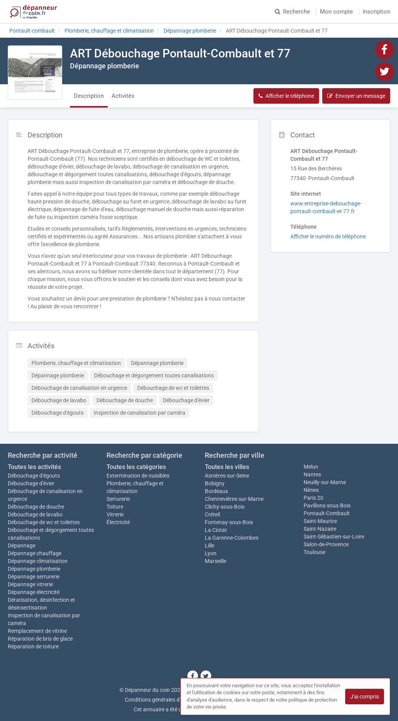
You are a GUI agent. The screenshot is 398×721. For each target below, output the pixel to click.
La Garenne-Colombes (231, 538)
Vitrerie (115, 514)
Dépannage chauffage (34, 553)
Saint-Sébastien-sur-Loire (334, 536)
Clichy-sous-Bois (224, 507)
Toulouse (314, 552)
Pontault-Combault (327, 513)
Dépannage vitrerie (30, 584)
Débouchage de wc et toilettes (44, 522)
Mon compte (336, 11)
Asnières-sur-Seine (227, 476)
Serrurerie (118, 499)
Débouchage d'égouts (34, 476)
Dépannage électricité (33, 592)
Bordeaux (216, 491)
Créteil (212, 514)
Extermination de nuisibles (137, 476)
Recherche (292, 11)
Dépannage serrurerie (33, 576)
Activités (123, 95)
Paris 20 (313, 498)
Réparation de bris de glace (40, 639)
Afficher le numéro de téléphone (328, 236)
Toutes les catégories (136, 467)
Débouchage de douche (36, 507)
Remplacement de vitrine (37, 631)
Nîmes (311, 490)
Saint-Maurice (320, 521)
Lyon (210, 553)
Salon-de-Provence (326, 544)
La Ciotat (216, 530)
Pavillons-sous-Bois (327, 505)
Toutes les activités (34, 467)
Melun (311, 467)
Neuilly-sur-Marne (325, 482)
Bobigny (215, 483)
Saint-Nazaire (320, 529)
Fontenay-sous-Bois (229, 522)
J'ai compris (364, 696)
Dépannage (21, 545)
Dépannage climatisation (38, 561)
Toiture (114, 507)
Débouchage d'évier (31, 483)
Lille (209, 545)
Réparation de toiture (33, 646)
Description (89, 95)
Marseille (215, 561)
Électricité (118, 522)
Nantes (312, 474)
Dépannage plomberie (34, 569)
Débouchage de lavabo (35, 514)
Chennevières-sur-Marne (234, 499)
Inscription (376, 11)
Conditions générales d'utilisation (164, 700)
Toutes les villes (227, 467)
